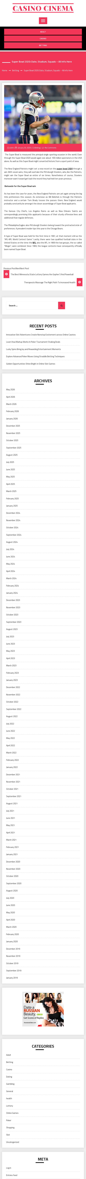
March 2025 (11, 491)
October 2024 (12, 527)
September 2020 (13, 883)
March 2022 (11, 752)
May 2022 (10, 738)
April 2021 (10, 832)
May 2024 (10, 563)
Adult (43, 31)
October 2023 (12, 614)
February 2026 (12, 411)
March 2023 (11, 665)
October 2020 (12, 876)
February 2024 (12, 585)
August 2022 (12, 716)
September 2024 (13, 534)
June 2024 (10, 556)
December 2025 (13, 425)
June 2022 (10, 730)
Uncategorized (12, 1142)
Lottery (9, 1105)
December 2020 (13, 861)
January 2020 (12, 941)
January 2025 (12, 505)
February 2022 (12, 760)
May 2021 (10, 825)
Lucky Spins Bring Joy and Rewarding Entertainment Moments (33, 349)
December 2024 (13, 513)
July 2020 (10, 898)
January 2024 (12, 592)
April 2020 (10, 919)
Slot (8, 1134)
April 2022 (10, 745)
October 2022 (12, 701)
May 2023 (10, 651)
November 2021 (13, 781)
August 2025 (12, 454)
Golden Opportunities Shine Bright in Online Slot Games (30, 363)
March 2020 (11, 927)
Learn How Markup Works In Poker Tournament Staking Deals (33, 341)
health (9, 1098)
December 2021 (13, 774)
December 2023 (13, 600)
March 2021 (11, 839)
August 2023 (12, 629)
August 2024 (12, 542)
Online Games (12, 1113)
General (9, 1091)
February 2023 (12, 672)
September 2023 (13, 622)
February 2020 (12, 934)
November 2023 (13, 607)
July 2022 (10, 723)
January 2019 (12, 977)
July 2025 (10, 462)
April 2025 (10, 484)
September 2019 (13, 970)
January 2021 (12, 854)
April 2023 (10, 658)
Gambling (10, 1083)
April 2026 (10, 396)
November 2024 (13, 520)
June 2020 (10, 905)
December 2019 (13, 948)
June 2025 (10, 469)
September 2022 (13, 709)
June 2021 (10, 818)
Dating (9, 1076)
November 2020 (13, 868)
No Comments (50, 147)
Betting (43, 45)
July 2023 (10, 636)
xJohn (11, 147)
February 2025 (12, 498)
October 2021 (12, 789)
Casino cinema (43, 8)
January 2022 (12, 767)
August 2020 (12, 890)
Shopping (10, 1127)
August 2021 (12, 803)
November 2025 (13, 433)
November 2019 (13, 956)
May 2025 (10, 476)
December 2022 (13, 687)
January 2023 (12, 680)
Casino (43, 38)
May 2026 (10, 389)
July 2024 (10, 549)
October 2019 (12, 963)
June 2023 (10, 643)
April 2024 (10, 571)
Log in (8, 1167)
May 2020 (10, 912)
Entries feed (11, 1175)
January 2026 (12, 418)
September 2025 (13, 447)
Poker (8, 1120)
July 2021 (10, 810)
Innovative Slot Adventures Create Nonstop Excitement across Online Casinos (41, 334)
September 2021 (13, 796)
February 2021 (12, 847)
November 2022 (13, 694)
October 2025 (12, 440)
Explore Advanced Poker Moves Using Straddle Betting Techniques (35, 356)
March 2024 (11, 578)
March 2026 (11, 404)
